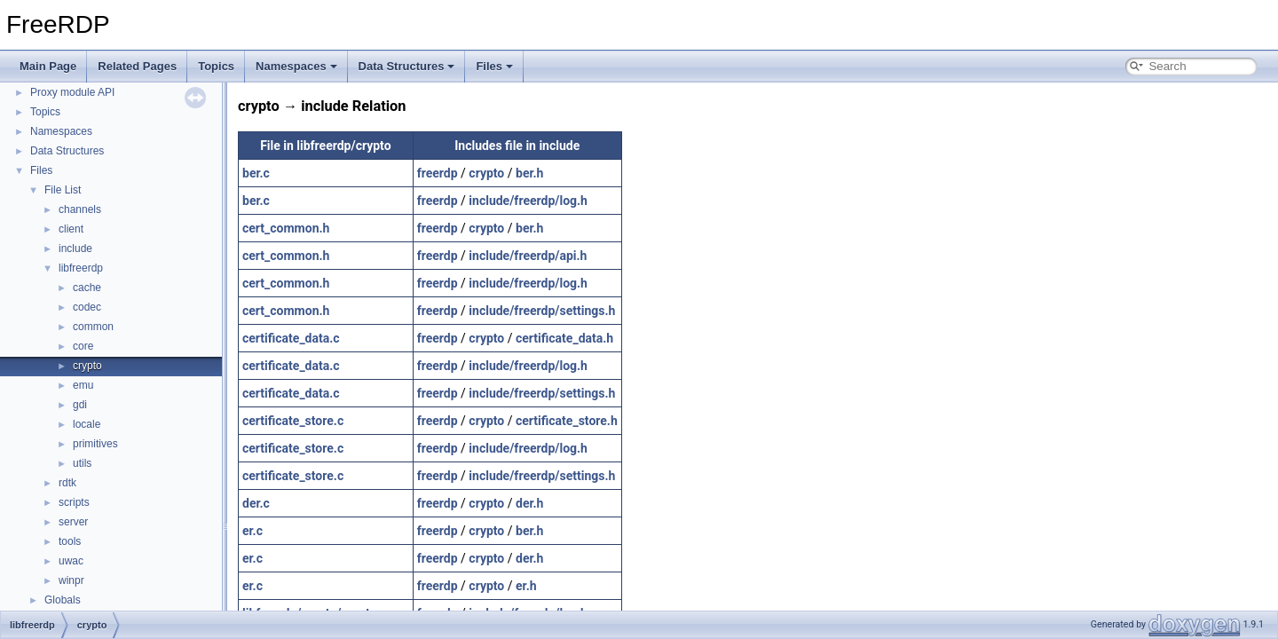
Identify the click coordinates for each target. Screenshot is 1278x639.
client (71, 229)
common (93, 326)
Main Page (48, 66)
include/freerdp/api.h (528, 255)
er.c (252, 531)
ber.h (529, 173)
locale (86, 424)
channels (80, 209)
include (75, 248)
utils (82, 463)
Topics (216, 66)
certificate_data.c (291, 338)
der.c (256, 503)
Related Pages (137, 66)
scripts (74, 502)
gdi (80, 404)
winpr (71, 580)
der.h (529, 503)
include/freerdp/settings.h (542, 311)
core (83, 346)
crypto (87, 365)
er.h (526, 586)
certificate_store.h (567, 421)
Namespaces (296, 66)
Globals (62, 600)
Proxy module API (72, 92)
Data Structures (407, 66)
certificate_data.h (564, 338)
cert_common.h (285, 228)
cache (87, 287)
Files (494, 66)
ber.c (256, 173)
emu (83, 385)
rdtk (67, 483)
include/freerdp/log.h (528, 200)
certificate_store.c (292, 421)
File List (62, 190)
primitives (95, 444)
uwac (71, 561)
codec (87, 307)
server (73, 522)
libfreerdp (81, 268)
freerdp (437, 173)
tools (70, 541)
